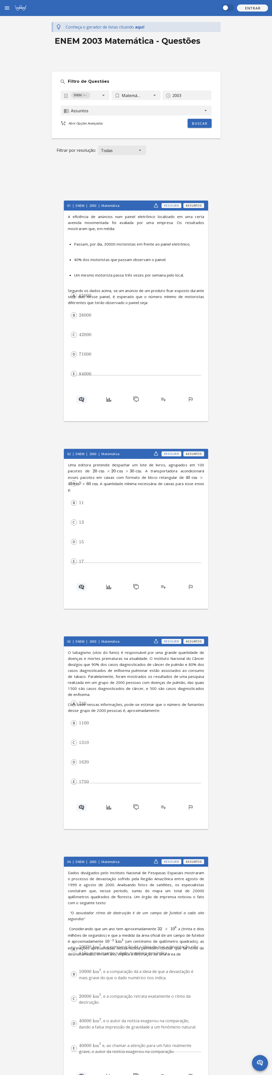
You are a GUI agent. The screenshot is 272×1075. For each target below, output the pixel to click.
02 (69, 454)
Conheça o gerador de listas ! (105, 27)
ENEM (80, 205)
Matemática (110, 205)
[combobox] (85, 95)
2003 (93, 205)
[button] (252, 8)
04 (69, 861)
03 (69, 641)
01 (69, 205)
